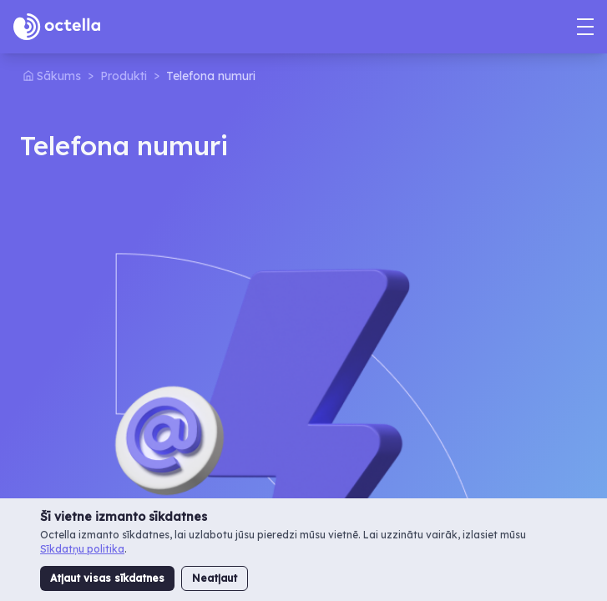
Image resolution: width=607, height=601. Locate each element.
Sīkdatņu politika (82, 549)
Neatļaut (214, 578)
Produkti (123, 75)
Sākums (59, 75)
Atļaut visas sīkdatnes (107, 578)
